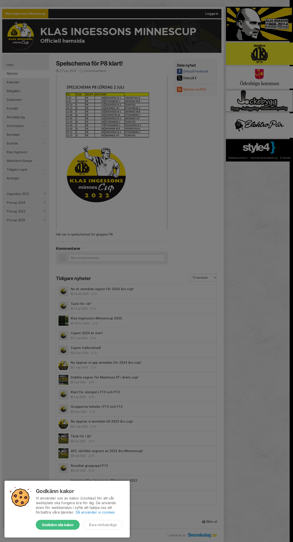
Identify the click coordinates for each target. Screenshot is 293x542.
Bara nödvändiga (103, 525)
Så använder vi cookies (95, 512)
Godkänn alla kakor (58, 525)
